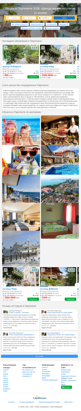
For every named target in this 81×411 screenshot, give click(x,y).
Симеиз (5, 387)
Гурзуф (5, 374)
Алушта (5, 370)
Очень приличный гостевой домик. (60, 312)
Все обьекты (27, 370)
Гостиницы (51, 24)
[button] (8, 78)
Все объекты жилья (20, 24)
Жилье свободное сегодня (31, 28)
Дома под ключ (37, 24)
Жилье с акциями (52, 28)
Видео (44, 378)
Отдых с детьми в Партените (14, 134)
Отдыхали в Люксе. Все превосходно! (61, 335)
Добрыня (49, 289)
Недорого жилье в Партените (53, 221)
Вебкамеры (46, 373)
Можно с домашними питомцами (16, 163)
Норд (47, 66)
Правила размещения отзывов (49, 402)
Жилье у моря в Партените (13, 193)
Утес (4, 372)
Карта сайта (68, 402)
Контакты (11, 402)
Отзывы (44, 369)
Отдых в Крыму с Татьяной (19, 312)
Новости (45, 367)
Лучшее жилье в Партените (14, 221)
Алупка (5, 384)
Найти (64, 18)
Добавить (66, 387)
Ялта (5, 376)
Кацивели (6, 389)
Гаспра (5, 378)
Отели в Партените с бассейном (54, 163)
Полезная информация (50, 380)
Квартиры (63, 24)
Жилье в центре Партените (52, 193)
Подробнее (33, 77)
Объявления (46, 371)
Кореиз (5, 380)
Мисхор (5, 382)
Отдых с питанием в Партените (54, 134)
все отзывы (39, 356)
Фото (63, 382)
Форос (5, 391)
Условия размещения (26, 402)
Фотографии (46, 376)
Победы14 (12, 66)
